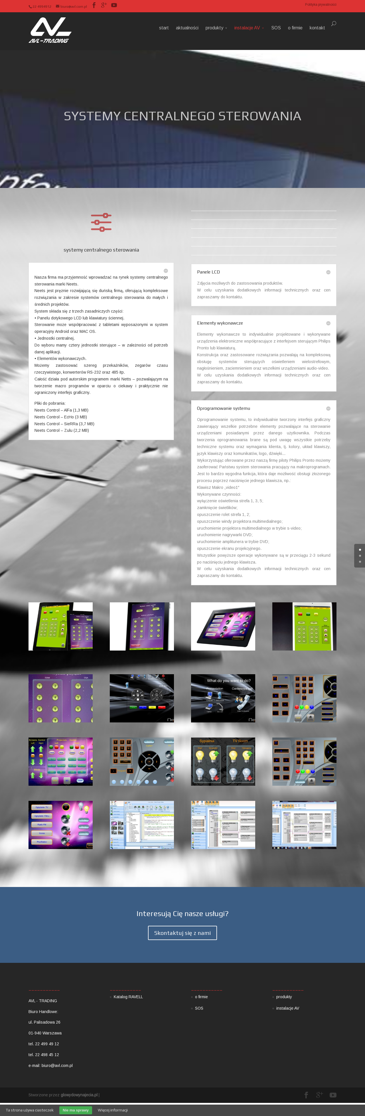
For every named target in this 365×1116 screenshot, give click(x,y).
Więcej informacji (113, 1110)
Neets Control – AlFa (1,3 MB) (61, 410)
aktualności (187, 27)
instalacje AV (247, 27)
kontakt (317, 27)
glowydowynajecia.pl (79, 1095)
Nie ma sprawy (76, 1110)
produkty (214, 27)
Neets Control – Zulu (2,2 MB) (62, 430)
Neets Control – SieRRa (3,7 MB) (64, 424)
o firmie (295, 27)
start (164, 27)
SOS (276, 27)
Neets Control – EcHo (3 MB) (61, 417)
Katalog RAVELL (128, 997)
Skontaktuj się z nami (182, 932)
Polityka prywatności (320, 5)
